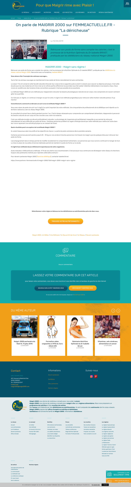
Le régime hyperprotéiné (108, 426)
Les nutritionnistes (16, 426)
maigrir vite (71, 402)
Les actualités (69, 424)
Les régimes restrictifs (108, 430)
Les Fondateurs (15, 428)
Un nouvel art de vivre (34, 428)
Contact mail (14, 383)
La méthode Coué (15, 473)
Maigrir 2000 (18, 5)
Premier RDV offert (34, 430)
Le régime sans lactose (108, 437)
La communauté (15, 470)
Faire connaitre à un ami (90, 433)
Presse (55, 12)
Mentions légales (53, 387)
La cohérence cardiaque (17, 475)
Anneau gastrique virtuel (108, 448)
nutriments (95, 406)
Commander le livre (121, 474)
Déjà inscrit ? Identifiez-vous (82, 287)
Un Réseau (81, 234)
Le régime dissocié (107, 428)
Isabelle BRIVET (57, 71)
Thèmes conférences (71, 428)
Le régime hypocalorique (108, 424)
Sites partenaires (53, 383)
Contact (15, 369)
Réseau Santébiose (110, 12)
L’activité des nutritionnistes (73, 426)
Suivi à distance (15, 479)
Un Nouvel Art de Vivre (68, 234)
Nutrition (45, 12)
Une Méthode (54, 234)
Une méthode (32, 426)
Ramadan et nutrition (107, 452)
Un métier (31, 424)
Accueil (13, 424)
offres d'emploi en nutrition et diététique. (63, 408)
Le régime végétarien (107, 433)
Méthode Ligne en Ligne (108, 446)
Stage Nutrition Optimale (72, 430)
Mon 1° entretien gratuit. (121, 482)
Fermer (105, 485)
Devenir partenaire (92, 234)
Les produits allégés (52, 433)
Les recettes (67, 12)
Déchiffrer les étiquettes (53, 435)
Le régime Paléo (106, 439)
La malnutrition (51, 437)
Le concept (32, 12)
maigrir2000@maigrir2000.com (20, 385)
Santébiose (51, 378)
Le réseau (20, 12)
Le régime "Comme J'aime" (109, 444)
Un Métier (45, 234)
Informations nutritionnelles (54, 424)
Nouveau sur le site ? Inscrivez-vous (51, 287)
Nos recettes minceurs (89, 424)
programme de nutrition (38, 404)
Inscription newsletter (89, 428)
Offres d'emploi (15, 433)
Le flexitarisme (106, 441)
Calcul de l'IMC (105, 455)
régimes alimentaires (86, 402)
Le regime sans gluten (107, 435)
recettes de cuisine (59, 404)
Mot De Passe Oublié (78, 294)
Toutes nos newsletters (90, 426)
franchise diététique (44, 156)
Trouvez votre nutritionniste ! (66, 220)
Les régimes (81, 12)
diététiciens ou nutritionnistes (64, 406)
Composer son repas (52, 428)
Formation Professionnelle (72, 433)
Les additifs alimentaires (53, 430)
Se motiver (94, 12)
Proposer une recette (89, 430)
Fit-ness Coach (15, 477)
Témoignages (32, 433)
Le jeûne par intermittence (109, 450)
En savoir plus (96, 485)
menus (34, 406)
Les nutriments (51, 426)
